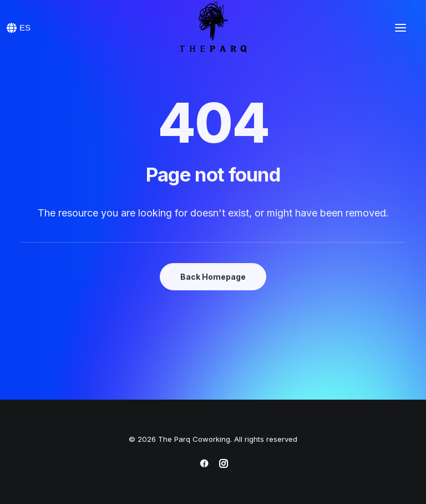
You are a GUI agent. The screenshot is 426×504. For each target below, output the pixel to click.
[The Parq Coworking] (213, 28)
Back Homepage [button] (213, 276)
